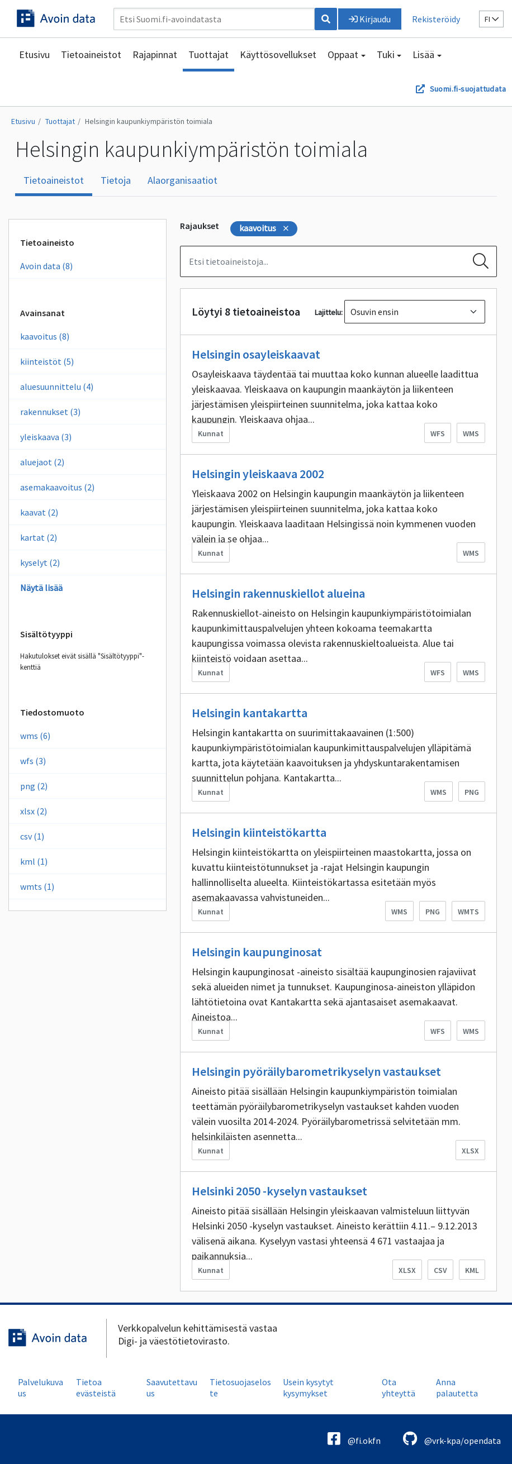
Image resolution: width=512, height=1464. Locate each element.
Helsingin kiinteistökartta (259, 832)
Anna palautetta (457, 1387)
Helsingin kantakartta (249, 713)
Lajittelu (328, 312)
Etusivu (34, 54)
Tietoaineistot (91, 54)
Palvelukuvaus (40, 1387)
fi (492, 19)
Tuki (386, 54)
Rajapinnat (154, 54)
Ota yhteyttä (398, 1387)
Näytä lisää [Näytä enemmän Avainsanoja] (41, 587)
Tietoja (116, 180)
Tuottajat (208, 54)
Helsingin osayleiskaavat (256, 354)
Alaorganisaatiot (182, 180)
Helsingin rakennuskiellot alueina (278, 593)
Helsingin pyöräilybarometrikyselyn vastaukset (316, 1071)
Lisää (423, 54)
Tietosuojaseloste (240, 1387)
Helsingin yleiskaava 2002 (258, 473)
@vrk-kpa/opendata (452, 1438)
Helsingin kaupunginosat (257, 952)
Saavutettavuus (171, 1387)
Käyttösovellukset (278, 54)
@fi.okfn (354, 1438)
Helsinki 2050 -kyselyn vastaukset (279, 1191)
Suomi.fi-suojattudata (468, 89)
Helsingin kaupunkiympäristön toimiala (148, 121)
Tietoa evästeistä (96, 1387)
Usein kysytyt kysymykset (308, 1387)
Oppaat (343, 54)
